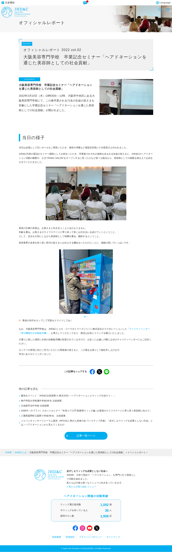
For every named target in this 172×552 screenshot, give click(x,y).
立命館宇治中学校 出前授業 (35, 405)
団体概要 (56, 537)
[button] (62, 284)
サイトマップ (114, 537)
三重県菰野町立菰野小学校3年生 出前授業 (43, 416)
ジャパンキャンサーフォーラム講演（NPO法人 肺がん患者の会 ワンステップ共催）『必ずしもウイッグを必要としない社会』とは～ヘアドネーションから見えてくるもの (87, 423)
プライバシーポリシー (90, 537)
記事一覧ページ (86, 435)
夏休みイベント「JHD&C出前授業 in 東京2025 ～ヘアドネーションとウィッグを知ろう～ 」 (68, 395)
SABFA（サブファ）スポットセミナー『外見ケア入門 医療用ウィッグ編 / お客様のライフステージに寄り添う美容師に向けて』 (86, 410)
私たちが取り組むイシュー (82, 486)
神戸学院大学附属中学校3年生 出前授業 (41, 401)
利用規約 (70, 537)
